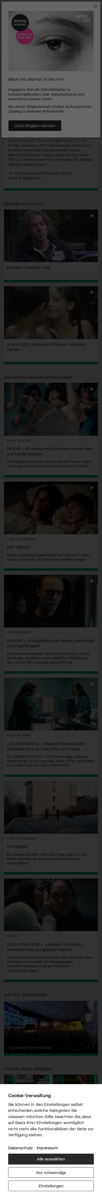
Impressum (47, 1147)
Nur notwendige (51, 1172)
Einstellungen (51, 1185)
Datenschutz (20, 1147)
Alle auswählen (51, 1158)
